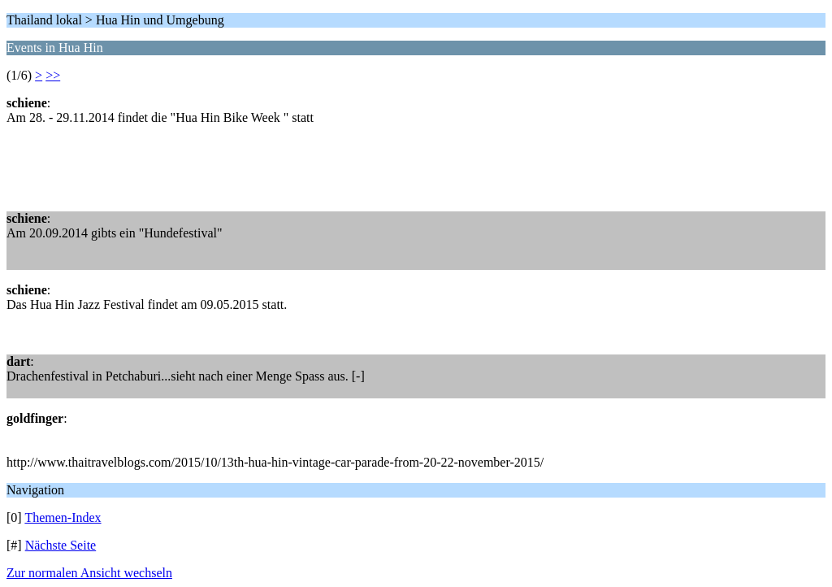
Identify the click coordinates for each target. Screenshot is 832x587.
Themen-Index (62, 517)
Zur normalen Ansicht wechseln (89, 573)
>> (53, 75)
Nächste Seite (61, 545)
